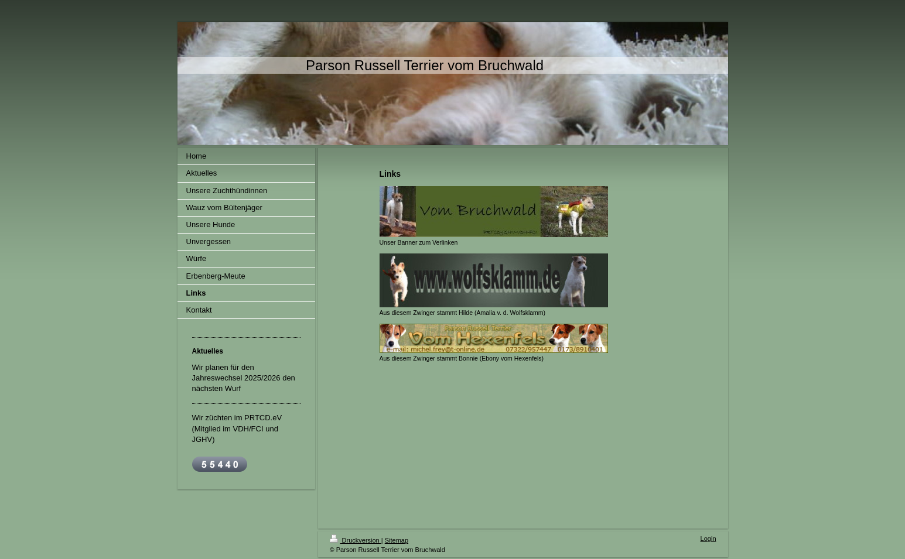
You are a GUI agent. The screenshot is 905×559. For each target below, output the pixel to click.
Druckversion (355, 540)
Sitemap (396, 540)
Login (708, 538)
